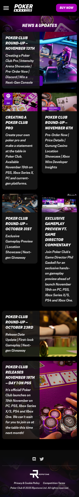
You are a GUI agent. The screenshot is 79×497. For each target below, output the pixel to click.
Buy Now (66, 8)
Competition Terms (54, 483)
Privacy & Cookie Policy (27, 483)
